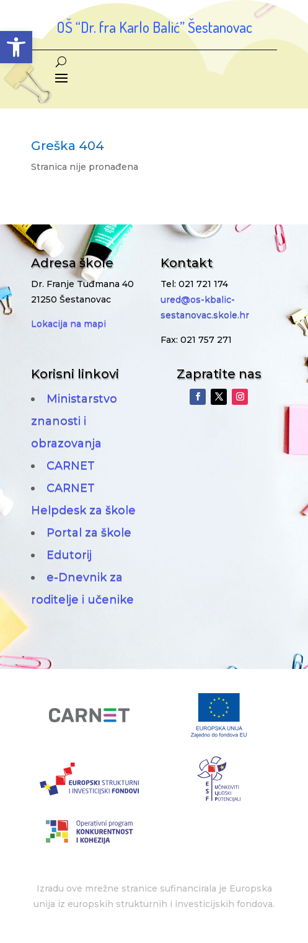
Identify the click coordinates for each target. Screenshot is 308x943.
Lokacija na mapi (68, 323)
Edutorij (69, 555)
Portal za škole (88, 532)
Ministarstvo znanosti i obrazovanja (74, 421)
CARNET (70, 465)
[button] (16, 47)
